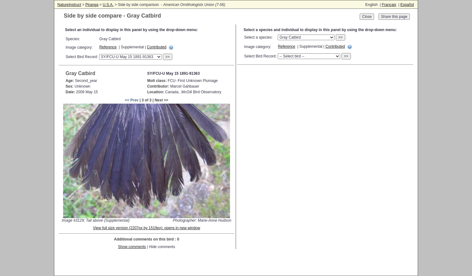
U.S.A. (108, 5)
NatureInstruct (69, 5)
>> (167, 57)
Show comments (132, 247)
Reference (107, 47)
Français (389, 5)
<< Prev (131, 100)
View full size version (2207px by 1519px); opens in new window (146, 228)
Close (367, 16)
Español (407, 5)
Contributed (156, 47)
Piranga (91, 5)
